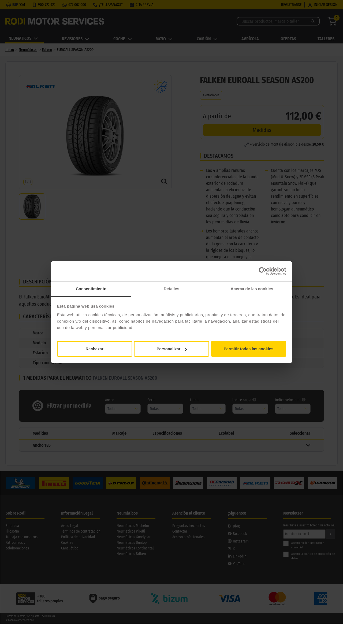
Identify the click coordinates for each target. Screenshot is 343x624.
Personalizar (171, 348)
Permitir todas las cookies (249, 348)
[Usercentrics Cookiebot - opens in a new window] (262, 271)
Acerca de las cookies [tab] (252, 288)
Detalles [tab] (171, 288)
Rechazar (94, 348)
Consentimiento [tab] (91, 288)
